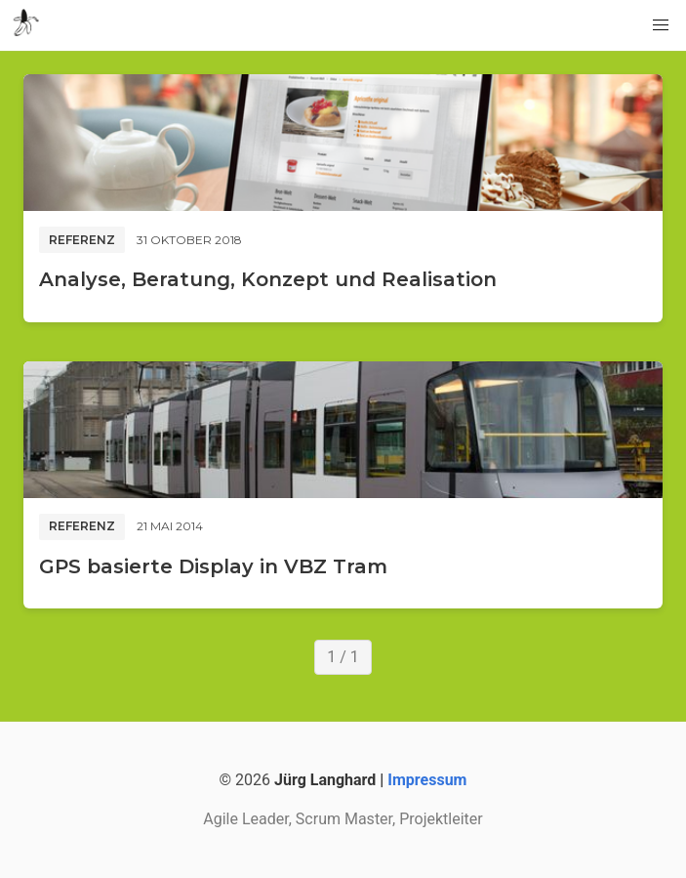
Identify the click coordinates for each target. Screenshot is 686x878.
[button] (660, 25)
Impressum (426, 780)
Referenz (82, 239)
